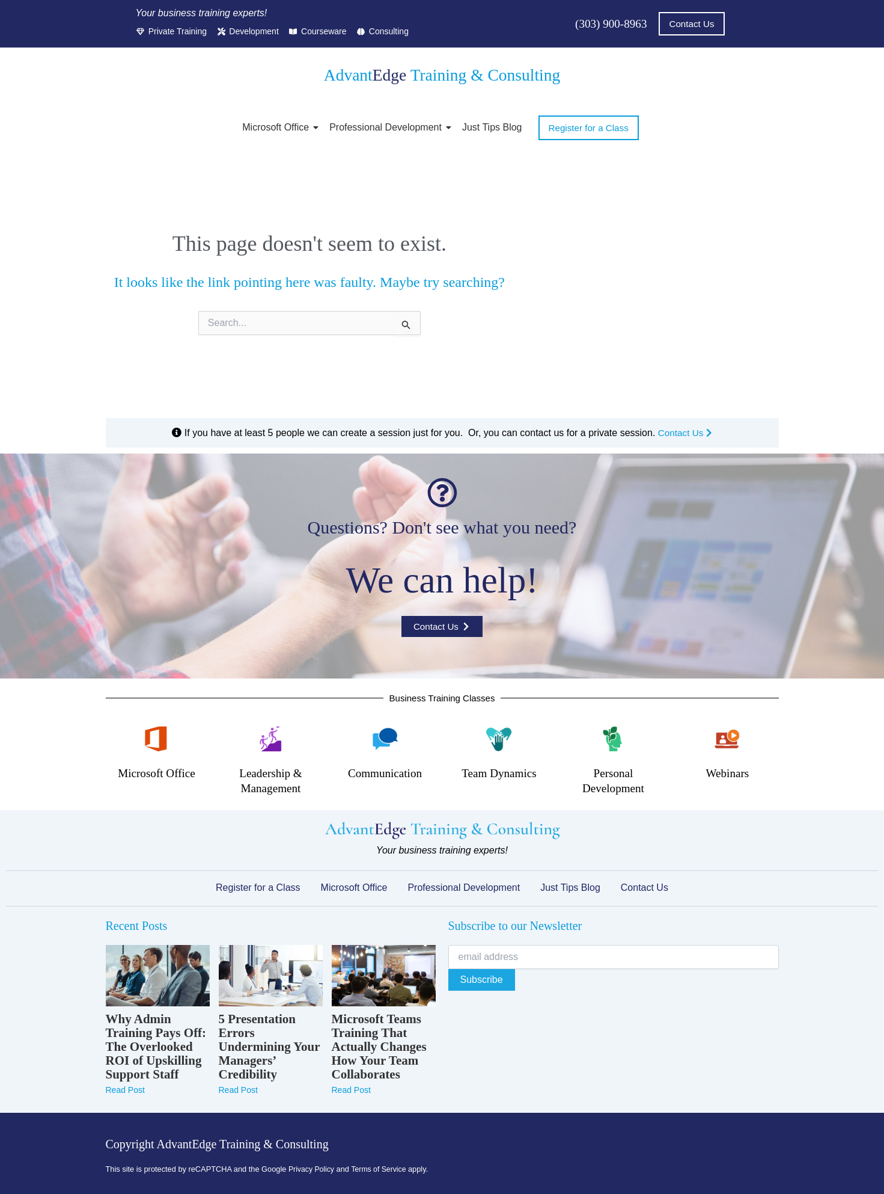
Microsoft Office (277, 128)
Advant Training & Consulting (442, 75)
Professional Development (387, 128)
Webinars (727, 773)
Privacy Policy (312, 1169)
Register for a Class (258, 887)
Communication (385, 773)
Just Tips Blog (492, 128)
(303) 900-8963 (609, 24)
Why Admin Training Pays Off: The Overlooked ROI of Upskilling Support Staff (156, 1047)
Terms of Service (381, 1169)
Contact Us (685, 433)
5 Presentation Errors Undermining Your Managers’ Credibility (269, 1047)
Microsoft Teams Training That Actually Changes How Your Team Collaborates (379, 1047)
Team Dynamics (499, 773)
